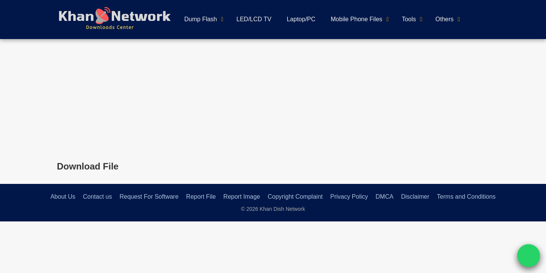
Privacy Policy (349, 196)
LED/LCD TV (254, 19)
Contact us (97, 196)
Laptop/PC (301, 19)
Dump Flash (200, 19)
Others (444, 19)
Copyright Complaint (295, 196)
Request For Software (149, 196)
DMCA (385, 196)
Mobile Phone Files (356, 19)
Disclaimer (415, 196)
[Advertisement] (273, 96)
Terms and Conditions (466, 196)
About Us (62, 196)
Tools (409, 19)
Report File (201, 196)
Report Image (241, 196)
